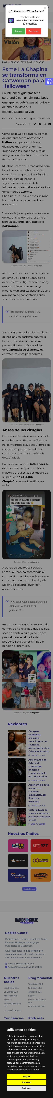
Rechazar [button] (26, 1082)
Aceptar (18, 31)
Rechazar (33, 31)
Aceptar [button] (26, 1077)
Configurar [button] (26, 1088)
